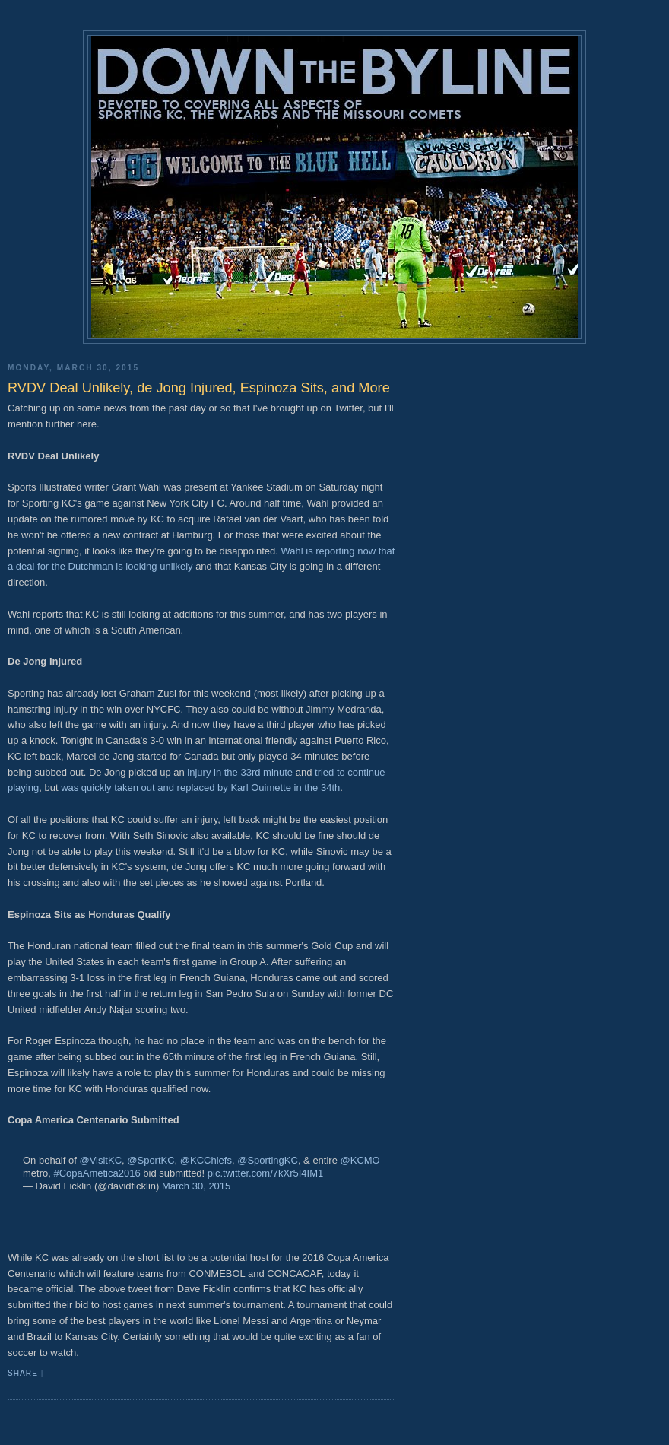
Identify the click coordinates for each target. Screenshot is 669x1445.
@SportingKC (267, 1160)
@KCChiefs (206, 1160)
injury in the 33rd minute (239, 772)
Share (23, 1373)
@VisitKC (100, 1160)
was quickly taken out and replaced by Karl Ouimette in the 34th (200, 787)
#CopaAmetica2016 (96, 1173)
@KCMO (360, 1160)
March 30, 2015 (196, 1186)
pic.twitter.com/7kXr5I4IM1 (265, 1173)
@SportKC (150, 1160)
